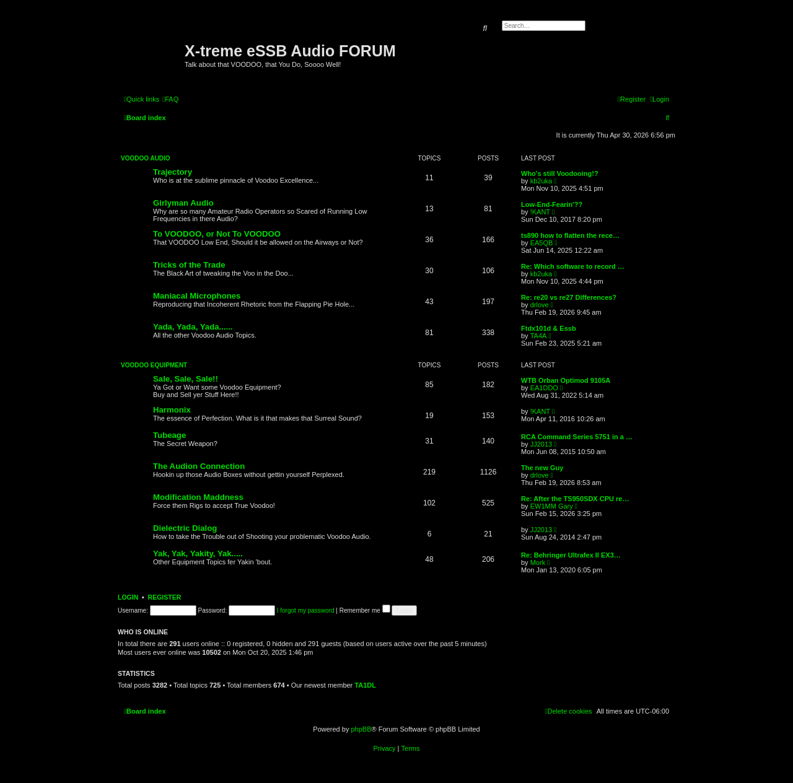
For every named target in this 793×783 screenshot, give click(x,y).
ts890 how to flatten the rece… (570, 235)
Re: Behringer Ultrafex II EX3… (571, 555)
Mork (537, 562)
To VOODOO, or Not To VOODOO (217, 233)
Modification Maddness (198, 497)
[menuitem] (170, 99)
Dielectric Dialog (185, 528)
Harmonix (172, 409)
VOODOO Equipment (154, 365)
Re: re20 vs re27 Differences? (568, 297)
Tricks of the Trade (189, 264)
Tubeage (169, 435)
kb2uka (541, 181)
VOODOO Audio (145, 158)
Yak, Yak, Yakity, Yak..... (198, 553)
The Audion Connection (199, 466)
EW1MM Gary (551, 506)
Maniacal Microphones (196, 295)
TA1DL (365, 685)
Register (165, 597)
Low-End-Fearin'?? (551, 204)
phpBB (361, 729)
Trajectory (172, 172)
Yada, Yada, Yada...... (193, 326)
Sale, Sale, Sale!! (185, 378)
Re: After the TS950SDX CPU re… (575, 498)
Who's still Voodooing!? (559, 173)
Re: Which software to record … (572, 266)
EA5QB (541, 243)
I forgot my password (306, 610)
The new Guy (542, 467)
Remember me (365, 610)
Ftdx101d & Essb (548, 328)
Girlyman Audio (183, 203)
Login (128, 597)
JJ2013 (541, 444)
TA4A (538, 335)
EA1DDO (544, 388)
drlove (539, 304)
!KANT (540, 212)
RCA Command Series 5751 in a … (577, 436)
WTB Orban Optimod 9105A (565, 380)
